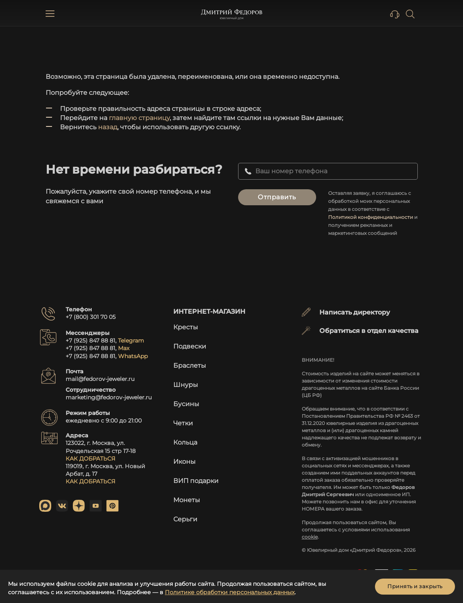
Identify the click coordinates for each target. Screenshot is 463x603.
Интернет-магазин (209, 311)
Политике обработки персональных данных (230, 592)
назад (107, 127)
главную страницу (139, 118)
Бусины (186, 404)
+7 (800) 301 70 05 (91, 317)
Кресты (185, 327)
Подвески (189, 346)
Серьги (185, 519)
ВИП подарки (195, 481)
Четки (183, 423)
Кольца (185, 442)
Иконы (184, 461)
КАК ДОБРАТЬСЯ (90, 458)
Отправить (277, 197)
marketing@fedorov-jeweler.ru (109, 397)
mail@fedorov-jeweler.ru (100, 379)
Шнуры (185, 385)
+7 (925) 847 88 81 (90, 340)
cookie (310, 537)
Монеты (186, 500)
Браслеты (189, 365)
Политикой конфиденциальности (370, 217)
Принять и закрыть (415, 586)
